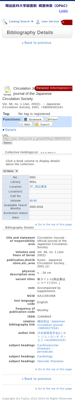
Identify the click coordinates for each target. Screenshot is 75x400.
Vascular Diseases (50, 361)
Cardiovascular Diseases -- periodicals (48, 348)
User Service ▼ (49, 21)
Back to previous (38, 42)
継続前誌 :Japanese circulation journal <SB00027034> (51, 325)
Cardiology (45, 356)
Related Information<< (54, 88)
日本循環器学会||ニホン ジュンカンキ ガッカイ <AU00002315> (51, 336)
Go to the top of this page (55, 224)
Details (10, 129)
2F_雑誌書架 (38, 186)
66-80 (33, 200)
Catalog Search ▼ (18, 21)
